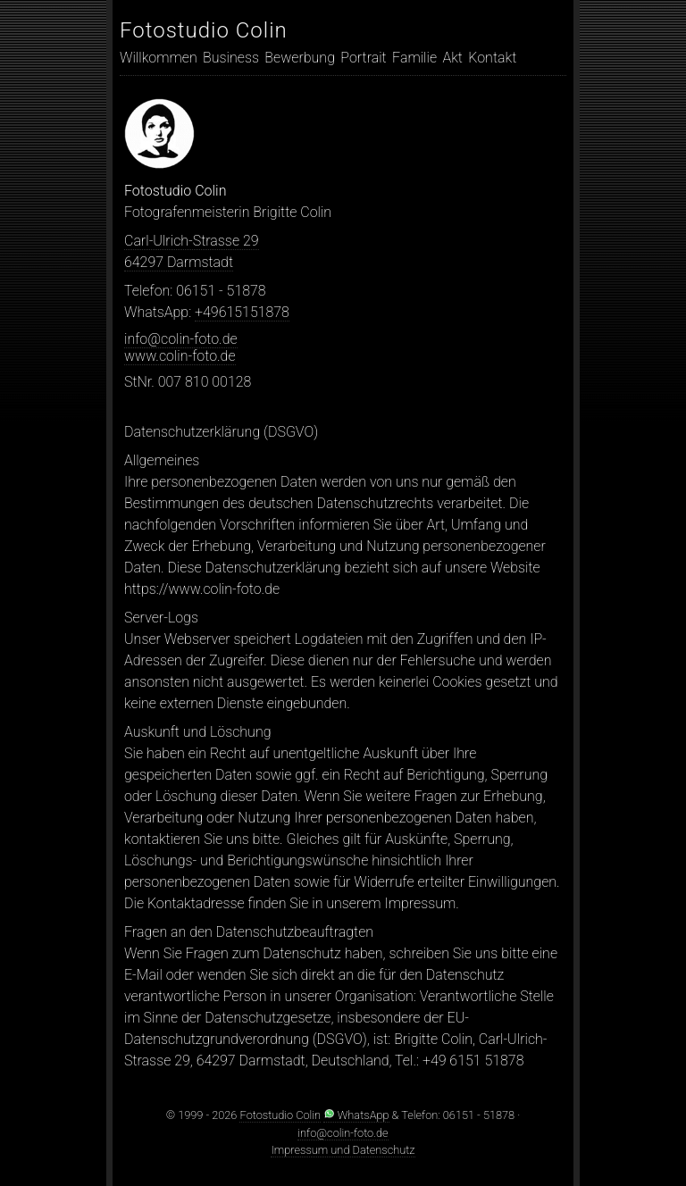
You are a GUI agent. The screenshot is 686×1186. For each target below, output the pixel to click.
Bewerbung (299, 57)
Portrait (363, 57)
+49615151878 (242, 312)
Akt (452, 57)
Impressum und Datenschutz (342, 1150)
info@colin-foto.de (181, 338)
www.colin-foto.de (180, 355)
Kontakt (492, 57)
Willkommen (158, 57)
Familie (414, 57)
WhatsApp (356, 1115)
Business (231, 57)
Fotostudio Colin (204, 30)
